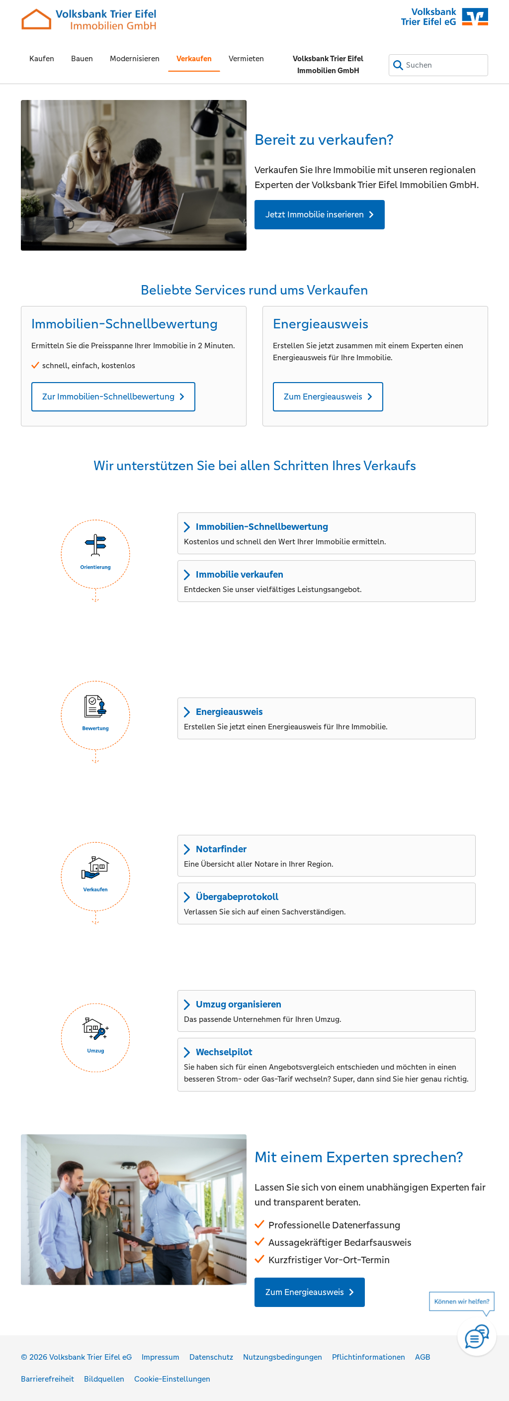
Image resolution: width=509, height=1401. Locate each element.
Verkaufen (194, 58)
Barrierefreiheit (47, 1379)
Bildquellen (104, 1379)
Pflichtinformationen (368, 1357)
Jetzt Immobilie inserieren (314, 214)
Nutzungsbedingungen (282, 1357)
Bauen (82, 58)
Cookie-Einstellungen (172, 1379)
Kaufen (41, 58)
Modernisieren (135, 58)
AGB (422, 1357)
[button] (95, 554)
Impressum (160, 1357)
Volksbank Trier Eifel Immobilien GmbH (328, 64)
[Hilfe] (466, 1331)
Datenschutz (211, 1357)
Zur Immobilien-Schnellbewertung (108, 396)
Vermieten (246, 58)
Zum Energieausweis (323, 396)
